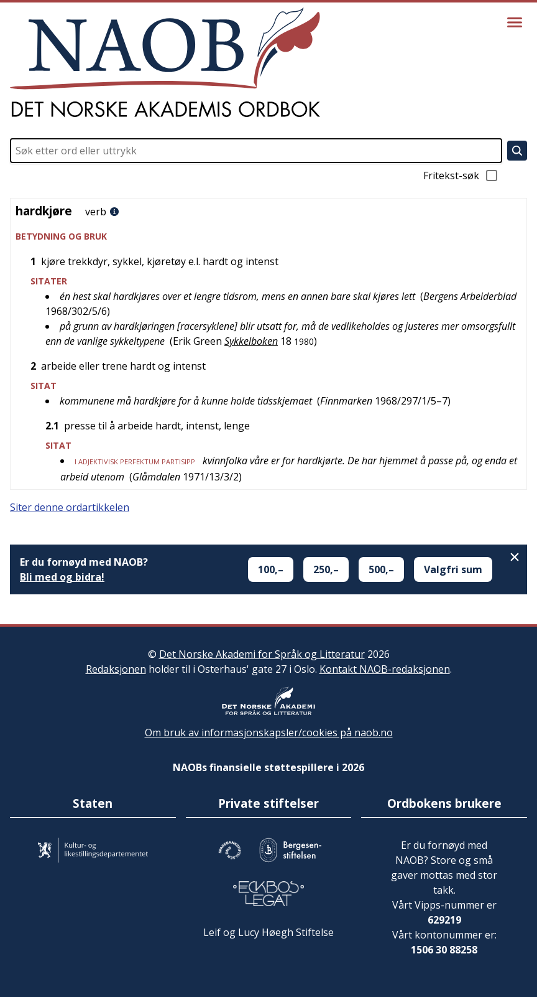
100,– (270, 569)
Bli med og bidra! (62, 577)
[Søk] (517, 151)
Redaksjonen (116, 669)
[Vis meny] (514, 22)
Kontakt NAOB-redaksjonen (384, 669)
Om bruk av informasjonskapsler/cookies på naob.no (269, 732)
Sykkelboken (251, 341)
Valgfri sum (453, 569)
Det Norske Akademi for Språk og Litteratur (262, 654)
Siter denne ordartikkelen (69, 507)
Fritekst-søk (461, 175)
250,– (326, 569)
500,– (381, 569)
